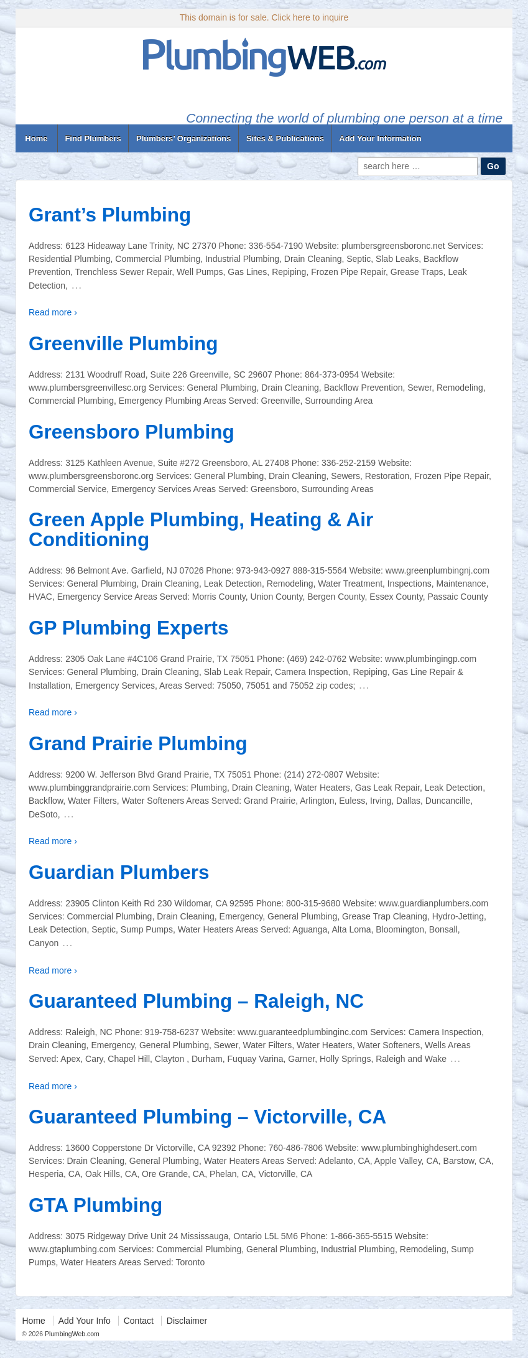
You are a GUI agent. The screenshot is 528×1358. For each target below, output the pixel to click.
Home (36, 138)
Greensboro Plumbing (131, 432)
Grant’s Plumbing (110, 214)
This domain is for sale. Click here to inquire (264, 17)
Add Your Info (84, 1321)
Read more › (53, 312)
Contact (139, 1321)
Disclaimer (187, 1321)
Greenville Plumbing (123, 343)
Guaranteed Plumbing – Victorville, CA (207, 1116)
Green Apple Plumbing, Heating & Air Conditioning (201, 529)
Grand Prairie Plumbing (138, 743)
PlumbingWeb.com (71, 1333)
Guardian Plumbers (119, 872)
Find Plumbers (93, 138)
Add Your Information (380, 138)
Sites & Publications (285, 138)
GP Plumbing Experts (129, 627)
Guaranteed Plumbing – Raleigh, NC (196, 1001)
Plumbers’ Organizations (183, 138)
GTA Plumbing (95, 1205)
